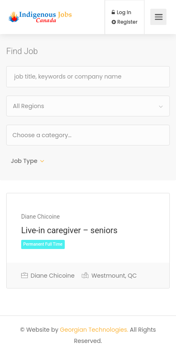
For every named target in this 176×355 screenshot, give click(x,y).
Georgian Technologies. (94, 329)
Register (125, 22)
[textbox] (69, 135)
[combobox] (88, 106)
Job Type (24, 161)
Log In (122, 12)
